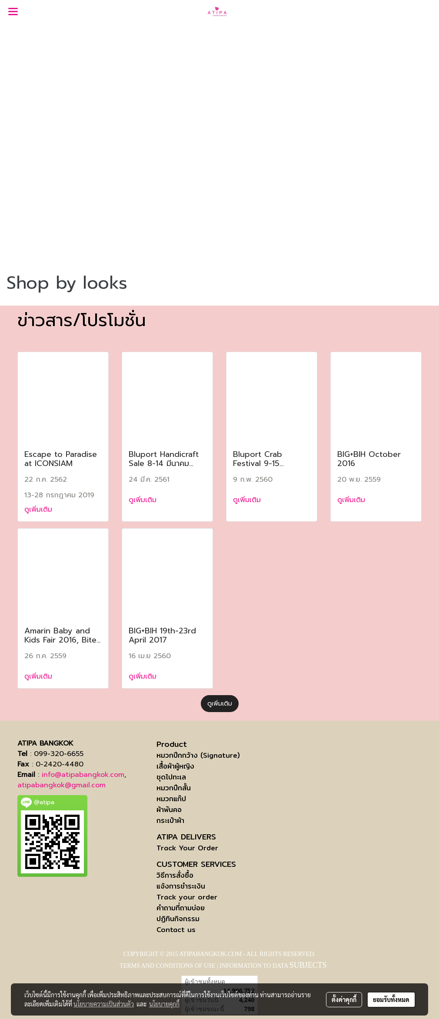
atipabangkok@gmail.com (61, 785)
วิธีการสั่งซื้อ (174, 875)
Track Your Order (187, 848)
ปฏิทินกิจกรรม (178, 918)
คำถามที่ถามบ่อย (180, 907)
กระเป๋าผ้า (170, 820)
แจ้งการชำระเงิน (180, 886)
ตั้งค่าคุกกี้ (344, 999)
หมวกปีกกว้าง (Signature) (198, 755)
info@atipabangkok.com (83, 774)
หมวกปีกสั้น (173, 788)
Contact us (176, 929)
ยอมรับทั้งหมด (391, 999)
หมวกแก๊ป (171, 798)
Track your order (186, 897)
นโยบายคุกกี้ (164, 1004)
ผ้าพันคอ (169, 809)
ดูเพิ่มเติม (39, 509)
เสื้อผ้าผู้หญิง (175, 766)
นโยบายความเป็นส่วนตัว (103, 1004)
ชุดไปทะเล (171, 777)
